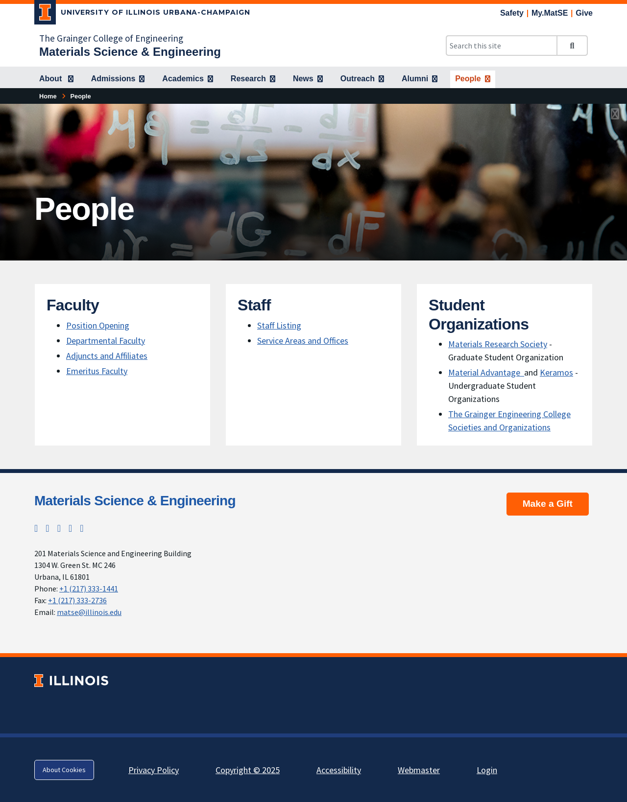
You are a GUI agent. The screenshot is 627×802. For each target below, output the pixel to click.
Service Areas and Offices (302, 340)
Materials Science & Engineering (135, 500)
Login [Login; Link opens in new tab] (487, 770)
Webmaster (419, 770)
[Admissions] (118, 79)
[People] (472, 79)
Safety (512, 13)
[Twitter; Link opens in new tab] (36, 528)
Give (584, 13)
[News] (308, 79)
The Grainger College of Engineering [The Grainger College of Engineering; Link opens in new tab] (111, 38)
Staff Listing (279, 325)
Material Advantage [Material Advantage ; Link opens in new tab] (486, 372)
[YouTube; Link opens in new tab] (81, 528)
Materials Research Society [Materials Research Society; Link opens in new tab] (497, 344)
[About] (56, 79)
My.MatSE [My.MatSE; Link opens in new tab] (549, 13)
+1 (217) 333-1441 (88, 588)
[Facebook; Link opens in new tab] (59, 528)
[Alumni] (419, 79)
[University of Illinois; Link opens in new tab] (71, 680)
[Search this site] (501, 45)
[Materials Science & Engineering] (130, 51)
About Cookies (64, 769)
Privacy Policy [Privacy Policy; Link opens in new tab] (153, 770)
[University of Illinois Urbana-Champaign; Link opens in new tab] (142, 14)
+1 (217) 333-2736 (77, 600)
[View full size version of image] (615, 114)
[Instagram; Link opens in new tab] (47, 528)
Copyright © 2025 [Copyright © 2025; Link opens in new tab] (248, 770)
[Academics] (187, 79)
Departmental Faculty (105, 340)
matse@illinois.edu (89, 612)
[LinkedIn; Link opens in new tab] (70, 528)
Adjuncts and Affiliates (106, 355)
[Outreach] (362, 79)
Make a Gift (548, 503)
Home (48, 96)
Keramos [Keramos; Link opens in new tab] (556, 372)
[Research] (253, 79)
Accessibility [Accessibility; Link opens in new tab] (338, 770)
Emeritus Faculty (96, 371)
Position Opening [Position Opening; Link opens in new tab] (97, 325)
